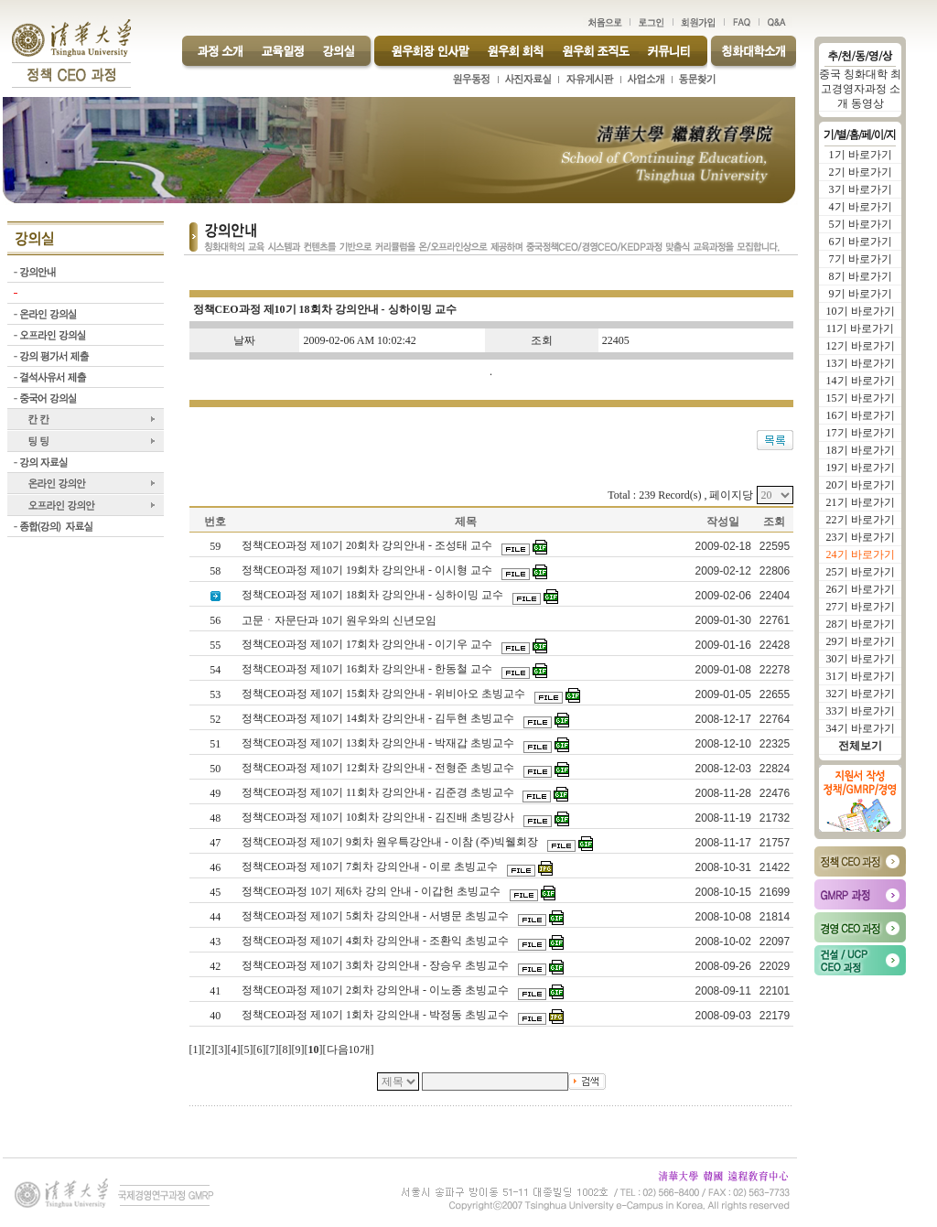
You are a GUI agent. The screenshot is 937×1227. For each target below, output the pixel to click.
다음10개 (349, 1049)
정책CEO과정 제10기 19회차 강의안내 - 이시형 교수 (368, 570)
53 (215, 694)
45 (215, 892)
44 (215, 916)
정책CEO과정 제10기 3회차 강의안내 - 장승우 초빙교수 (377, 965)
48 (215, 818)
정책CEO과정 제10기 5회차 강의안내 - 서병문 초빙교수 (377, 915)
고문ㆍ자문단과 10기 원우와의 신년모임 (340, 620)
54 (215, 669)
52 (215, 719)
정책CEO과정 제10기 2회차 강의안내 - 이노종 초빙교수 (377, 990)
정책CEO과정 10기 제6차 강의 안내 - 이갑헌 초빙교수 (372, 891)
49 (215, 793)
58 (215, 571)
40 (215, 1015)
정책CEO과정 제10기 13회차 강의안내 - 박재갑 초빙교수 (379, 743)
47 (215, 842)
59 (215, 546)
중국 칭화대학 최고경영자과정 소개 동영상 (860, 89)
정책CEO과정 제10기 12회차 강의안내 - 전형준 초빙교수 (379, 767)
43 (215, 941)
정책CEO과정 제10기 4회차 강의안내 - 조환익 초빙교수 (377, 940)
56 (215, 620)
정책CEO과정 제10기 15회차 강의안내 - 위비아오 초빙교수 (385, 693)
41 (215, 991)
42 (215, 966)
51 (215, 743)
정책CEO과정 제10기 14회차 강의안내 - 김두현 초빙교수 (379, 718)
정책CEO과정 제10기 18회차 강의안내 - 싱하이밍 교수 (374, 594)
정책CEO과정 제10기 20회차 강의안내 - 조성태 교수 (368, 545)
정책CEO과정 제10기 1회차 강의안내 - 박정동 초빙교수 (377, 1014)
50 (215, 768)
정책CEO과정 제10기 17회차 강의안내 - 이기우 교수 (368, 644)
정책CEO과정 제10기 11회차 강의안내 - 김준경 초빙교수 (379, 792)
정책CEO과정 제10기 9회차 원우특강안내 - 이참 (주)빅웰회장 (391, 841)
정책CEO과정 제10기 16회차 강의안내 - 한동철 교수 (368, 668)
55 (215, 645)
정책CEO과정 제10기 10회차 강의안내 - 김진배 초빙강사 (379, 817)
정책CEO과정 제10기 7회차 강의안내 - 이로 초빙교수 (371, 866)
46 (215, 867)
